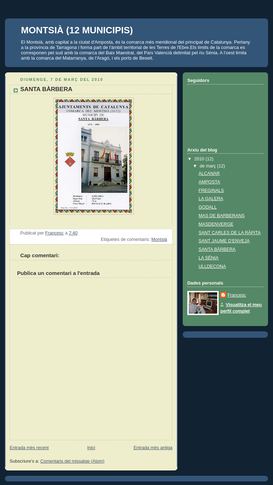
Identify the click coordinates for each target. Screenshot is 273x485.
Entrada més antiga (153, 447)
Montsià (159, 239)
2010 (200, 158)
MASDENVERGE (216, 224)
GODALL (208, 207)
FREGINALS (211, 190)
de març (208, 166)
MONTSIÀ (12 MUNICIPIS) (77, 30)
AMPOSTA (209, 182)
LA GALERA (211, 198)
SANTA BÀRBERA (217, 249)
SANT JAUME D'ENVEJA (224, 240)
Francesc (237, 295)
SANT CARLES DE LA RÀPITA (230, 232)
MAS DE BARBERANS (222, 215)
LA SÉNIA (209, 257)
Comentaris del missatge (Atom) (73, 461)
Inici (91, 447)
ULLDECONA (212, 266)
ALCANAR (209, 173)
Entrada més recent (29, 447)
